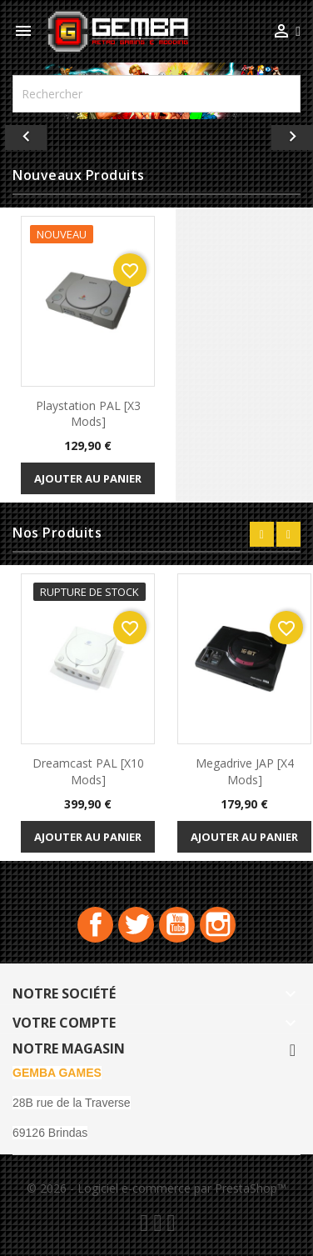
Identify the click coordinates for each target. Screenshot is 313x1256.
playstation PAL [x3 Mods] (88, 414)
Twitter (136, 925)
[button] (23, 133)
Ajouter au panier (88, 478)
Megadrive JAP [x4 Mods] (245, 771)
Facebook (95, 925)
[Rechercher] (156, 94)
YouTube (177, 925)
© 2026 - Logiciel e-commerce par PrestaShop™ (156, 1188)
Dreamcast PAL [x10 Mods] (88, 771)
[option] (156, 133)
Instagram (218, 925)
